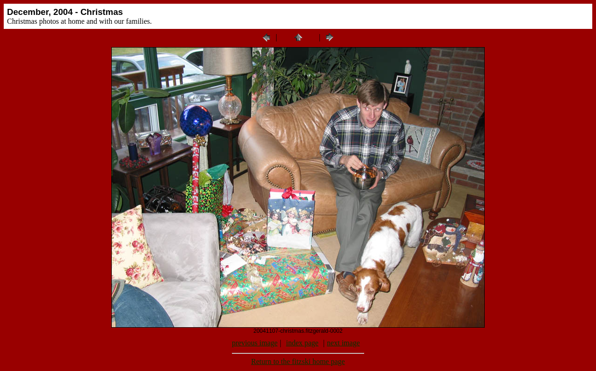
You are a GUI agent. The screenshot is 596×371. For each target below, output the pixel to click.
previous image (255, 343)
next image (343, 343)
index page (302, 343)
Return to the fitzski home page (298, 361)
